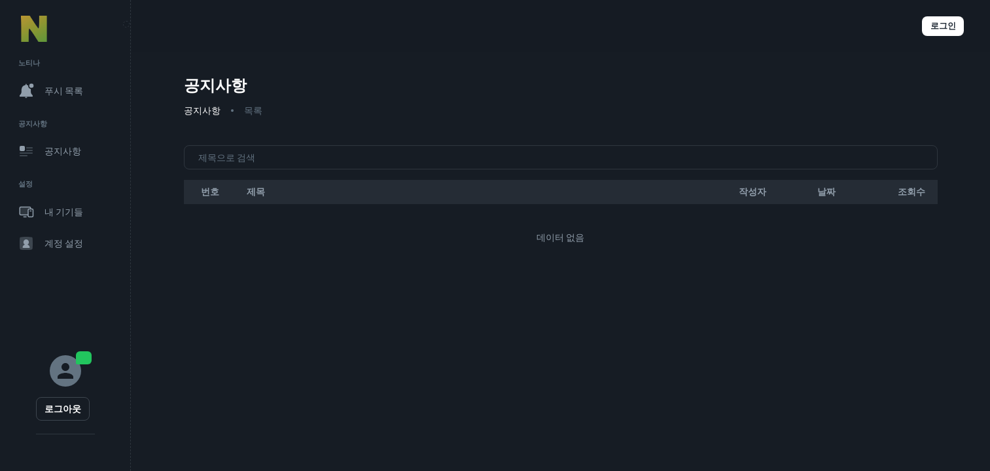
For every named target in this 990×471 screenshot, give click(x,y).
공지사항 (202, 110)
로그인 (943, 26)
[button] (872, 26)
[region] (65, 235)
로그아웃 (63, 409)
